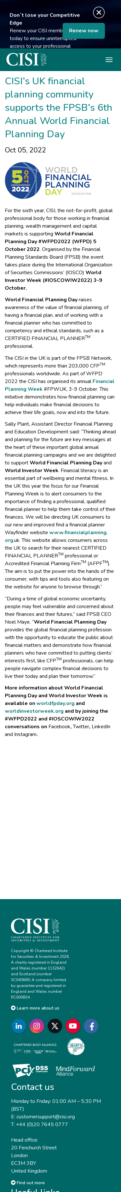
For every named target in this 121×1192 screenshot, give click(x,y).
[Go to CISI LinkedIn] (20, 1026)
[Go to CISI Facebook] (92, 1026)
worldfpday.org (55, 703)
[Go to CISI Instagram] (38, 1026)
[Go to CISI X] (56, 1026)
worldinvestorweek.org (34, 711)
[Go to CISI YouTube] (74, 1026)
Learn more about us (35, 1008)
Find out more (28, 1183)
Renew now (83, 30)
